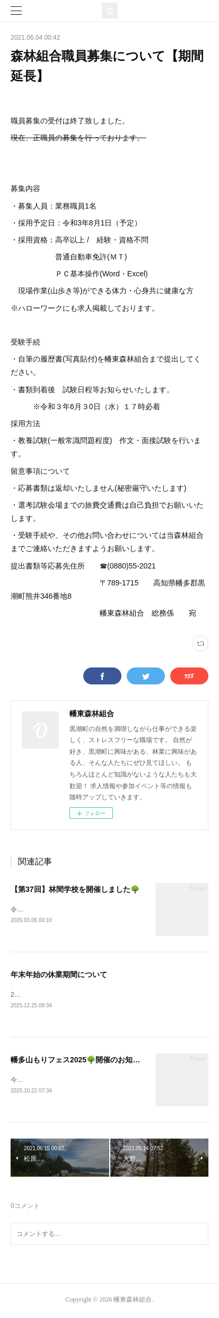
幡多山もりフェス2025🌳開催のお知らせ (79, 1061)
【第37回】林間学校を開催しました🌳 (75, 889)
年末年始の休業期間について (59, 975)
